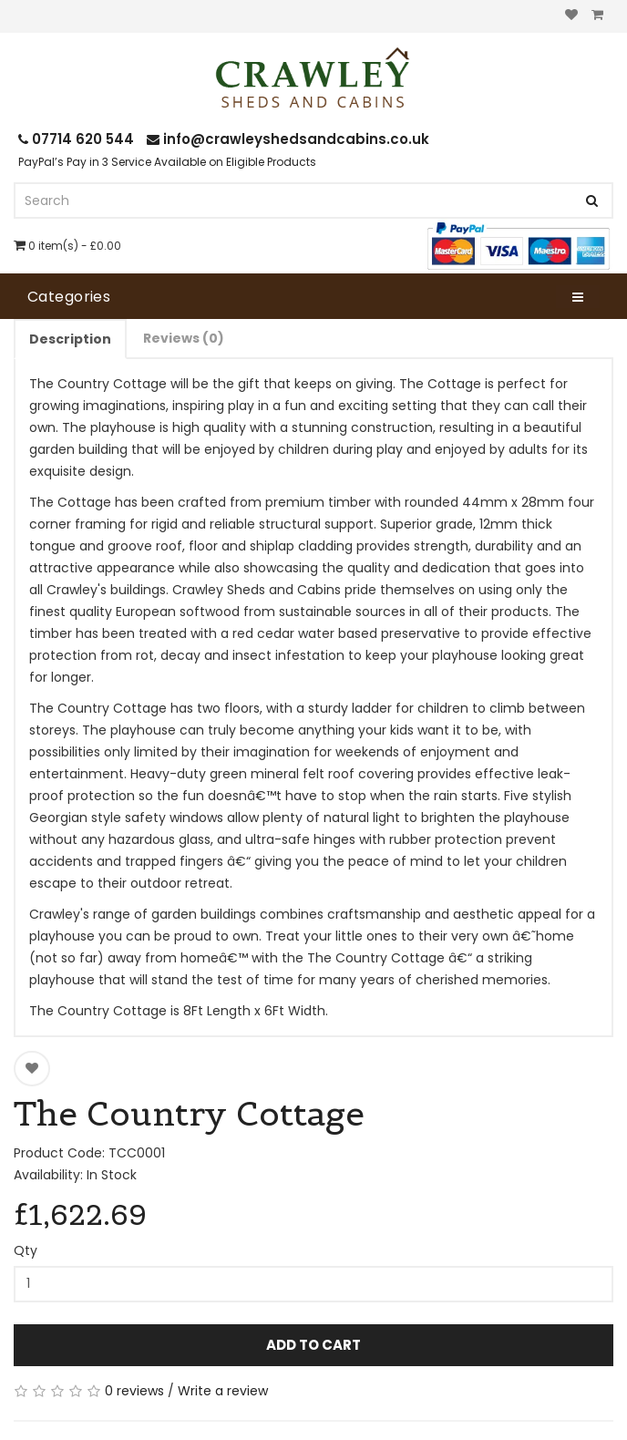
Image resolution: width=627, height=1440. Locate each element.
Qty (25, 1250)
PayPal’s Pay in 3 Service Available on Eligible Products (167, 162)
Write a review (223, 1391)
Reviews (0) (183, 338)
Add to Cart (313, 1344)
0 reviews (134, 1391)
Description (70, 339)
